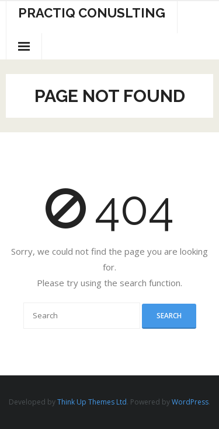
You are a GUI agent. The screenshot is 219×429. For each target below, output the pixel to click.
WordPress (190, 402)
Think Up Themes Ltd (92, 402)
